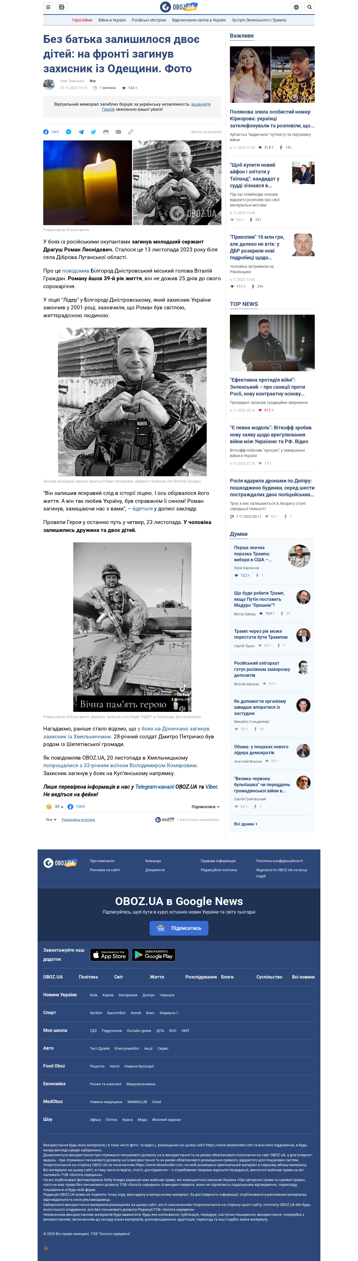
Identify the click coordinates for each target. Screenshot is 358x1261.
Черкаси (167, 995)
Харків (107, 995)
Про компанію (102, 861)
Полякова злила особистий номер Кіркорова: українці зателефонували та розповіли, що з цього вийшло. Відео (272, 119)
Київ (93, 995)
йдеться (143, 508)
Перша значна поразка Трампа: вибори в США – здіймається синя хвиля (253, 554)
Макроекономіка (140, 1084)
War (93, 81)
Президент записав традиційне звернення (269, 402)
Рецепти (97, 1066)
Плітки (111, 1119)
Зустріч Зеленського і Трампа (259, 20)
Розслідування (201, 977)
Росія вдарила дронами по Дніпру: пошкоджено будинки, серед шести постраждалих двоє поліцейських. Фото (272, 488)
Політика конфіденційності (279, 861)
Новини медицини (106, 1102)
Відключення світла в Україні (199, 20)
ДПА (160, 1031)
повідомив (75, 271)
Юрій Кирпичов (246, 568)
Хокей (136, 1013)
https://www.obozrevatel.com (229, 1145)
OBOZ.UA (277, 1155)
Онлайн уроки (139, 1031)
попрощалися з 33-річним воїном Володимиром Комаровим (120, 765)
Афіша (95, 1119)
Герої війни (82, 20)
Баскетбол (116, 1013)
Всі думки (244, 824)
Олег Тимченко (72, 81)
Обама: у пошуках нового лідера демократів (261, 750)
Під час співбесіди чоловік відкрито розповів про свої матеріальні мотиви (254, 199)
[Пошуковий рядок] (309, 7)
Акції (148, 1048)
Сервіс (163, 1048)
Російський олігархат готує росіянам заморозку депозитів (262, 669)
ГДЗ (93, 1031)
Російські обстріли (149, 20)
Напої (114, 1066)
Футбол (96, 1013)
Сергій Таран (244, 646)
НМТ (185, 1031)
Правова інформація (218, 861)
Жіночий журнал (166, 1119)
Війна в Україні (112, 20)
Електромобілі (127, 1048)
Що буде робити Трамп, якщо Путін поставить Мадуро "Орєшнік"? (259, 599)
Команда (153, 861)
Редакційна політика (78, 820)
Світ (118, 977)
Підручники (112, 1031)
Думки (238, 534)
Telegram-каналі (154, 787)
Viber (211, 787)
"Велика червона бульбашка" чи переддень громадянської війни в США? (262, 785)
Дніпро (149, 995)
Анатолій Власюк (248, 762)
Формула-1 (168, 1013)
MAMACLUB (137, 1102)
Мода (142, 1119)
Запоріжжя (127, 995)
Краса (127, 1119)
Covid (156, 1102)
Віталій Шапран (246, 684)
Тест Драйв (99, 1048)
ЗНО (172, 1031)
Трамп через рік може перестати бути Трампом (261, 634)
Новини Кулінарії (139, 1066)
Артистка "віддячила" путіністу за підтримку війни (270, 137)
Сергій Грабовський (250, 799)
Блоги (227, 977)
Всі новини (303, 977)
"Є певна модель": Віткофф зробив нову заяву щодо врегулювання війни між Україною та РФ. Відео (271, 434)
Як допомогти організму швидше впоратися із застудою (260, 707)
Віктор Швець (245, 614)
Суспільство (269, 977)
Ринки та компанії (105, 1084)
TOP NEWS (244, 304)
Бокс (150, 1013)
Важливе (242, 35)
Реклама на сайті (105, 870)
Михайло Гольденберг (252, 722)
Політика (88, 977)
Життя (157, 977)
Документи (155, 870)
